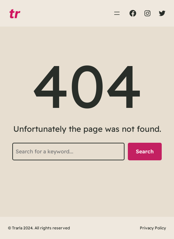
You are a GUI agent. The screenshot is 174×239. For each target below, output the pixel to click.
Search (145, 151)
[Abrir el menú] (117, 13)
